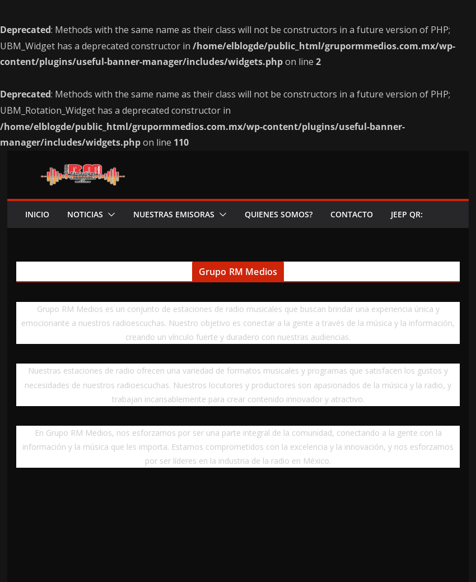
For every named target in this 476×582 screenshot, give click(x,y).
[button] (109, 214)
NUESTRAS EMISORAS (173, 214)
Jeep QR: (407, 214)
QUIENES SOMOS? (278, 214)
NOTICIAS (85, 214)
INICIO (37, 214)
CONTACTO (351, 214)
